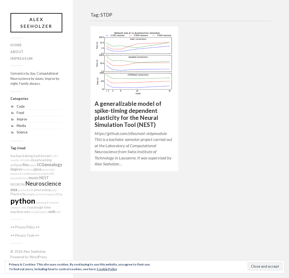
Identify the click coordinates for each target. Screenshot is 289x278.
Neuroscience (43, 183)
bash (37, 156)
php (54, 190)
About (17, 52)
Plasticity (18, 194)
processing (43, 194)
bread (45, 156)
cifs (55, 156)
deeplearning (41, 160)
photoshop (42, 190)
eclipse (16, 165)
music (34, 178)
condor (15, 160)
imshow (28, 169)
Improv (22, 119)
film (26, 165)
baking (27, 156)
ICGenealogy (49, 164)
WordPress (38, 257)
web (51, 211)
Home (16, 45)
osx (13, 189)
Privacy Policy (25, 227)
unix (27, 212)
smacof (15, 207)
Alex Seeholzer (36, 23)
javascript (48, 169)
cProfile (25, 160)
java (37, 169)
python (22, 200)
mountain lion (19, 178)
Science (22, 132)
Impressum (21, 58)
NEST (44, 178)
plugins (31, 194)
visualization (39, 212)
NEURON (17, 184)
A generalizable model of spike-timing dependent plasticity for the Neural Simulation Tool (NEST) (128, 114)
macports (16, 173)
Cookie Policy (107, 269)
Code (21, 106)
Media (21, 126)
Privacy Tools (25, 235)
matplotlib (47, 173)
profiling (56, 194)
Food (20, 113)
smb (23, 207)
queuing (41, 202)
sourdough (35, 207)
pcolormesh (26, 190)
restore (54, 202)
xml (58, 212)
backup (16, 156)
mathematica (31, 173)
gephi (33, 165)
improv (16, 169)
